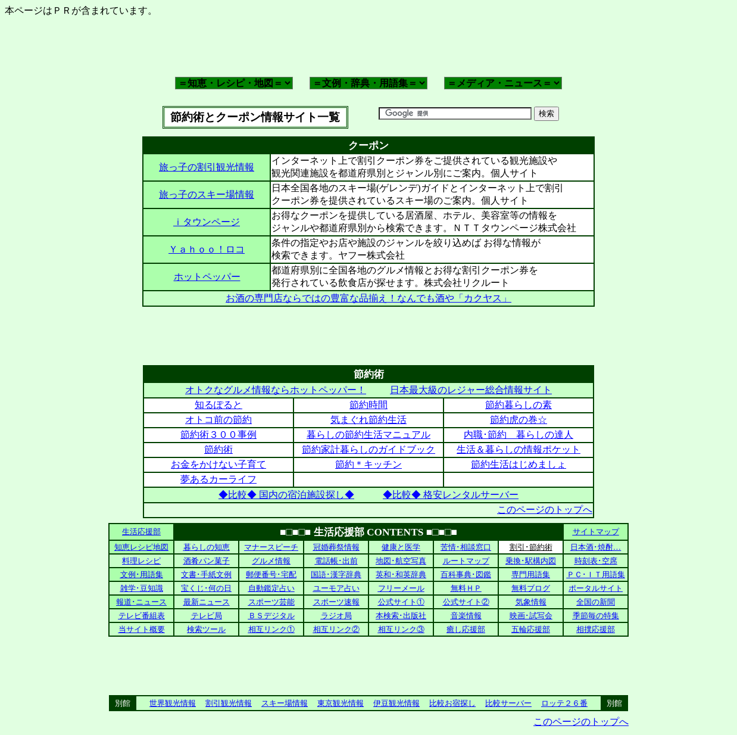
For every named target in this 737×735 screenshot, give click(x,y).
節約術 (218, 449)
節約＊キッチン (368, 464)
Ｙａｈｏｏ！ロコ (206, 249)
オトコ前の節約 (218, 420)
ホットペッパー (207, 277)
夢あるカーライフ (218, 479)
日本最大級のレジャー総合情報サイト (471, 390)
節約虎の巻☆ (518, 420)
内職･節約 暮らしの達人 (518, 434)
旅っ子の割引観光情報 (206, 167)
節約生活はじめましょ (518, 464)
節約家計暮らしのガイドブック (368, 449)
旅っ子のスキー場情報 (206, 194)
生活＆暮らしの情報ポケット (518, 449)
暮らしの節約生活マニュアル (368, 434)
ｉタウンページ (206, 222)
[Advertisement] (368, 46)
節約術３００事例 (218, 434)
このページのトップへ (544, 509)
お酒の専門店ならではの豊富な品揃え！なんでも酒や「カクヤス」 (368, 298)
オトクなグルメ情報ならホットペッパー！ (275, 390)
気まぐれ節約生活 (368, 420)
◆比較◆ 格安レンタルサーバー (451, 495)
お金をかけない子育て (218, 464)
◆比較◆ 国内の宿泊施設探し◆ (286, 495)
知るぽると (218, 405)
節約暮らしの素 (518, 405)
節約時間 (368, 405)
